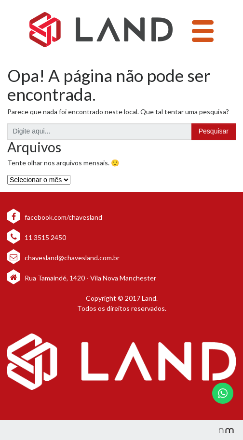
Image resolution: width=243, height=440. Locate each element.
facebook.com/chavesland (54, 217)
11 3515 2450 (36, 237)
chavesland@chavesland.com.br (63, 257)
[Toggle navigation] (203, 31)
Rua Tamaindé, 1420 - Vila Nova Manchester (90, 278)
